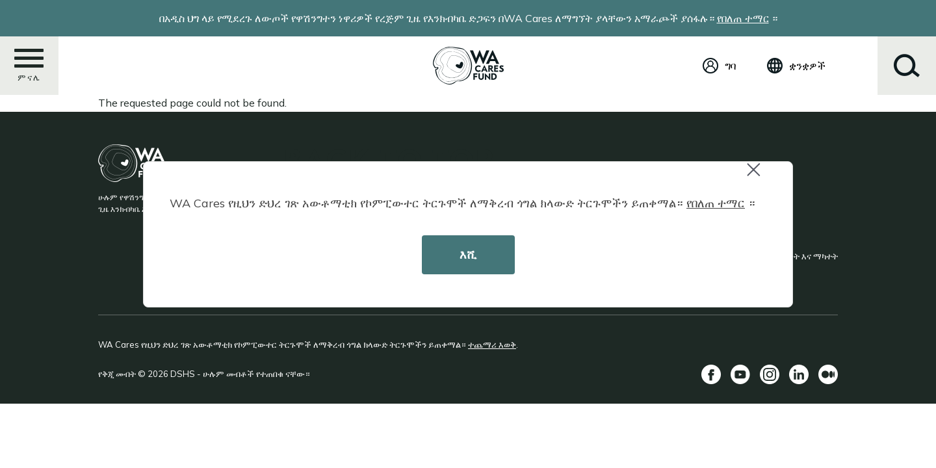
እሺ (468, 254)
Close (759, 176)
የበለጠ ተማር (715, 203)
